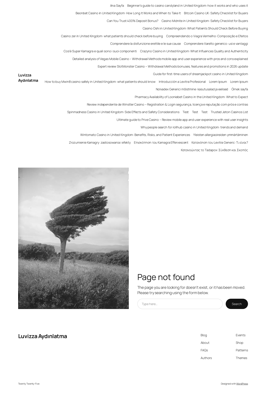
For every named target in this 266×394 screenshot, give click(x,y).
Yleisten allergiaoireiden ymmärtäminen (220, 135)
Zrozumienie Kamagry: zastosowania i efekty (100, 142)
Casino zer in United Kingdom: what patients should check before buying (112, 36)
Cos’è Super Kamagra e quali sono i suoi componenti (100, 51)
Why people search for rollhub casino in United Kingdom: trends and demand (194, 127)
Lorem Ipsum (218, 82)
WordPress (242, 383)
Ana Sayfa (117, 5)
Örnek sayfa (240, 89)
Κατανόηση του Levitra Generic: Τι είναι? (220, 142)
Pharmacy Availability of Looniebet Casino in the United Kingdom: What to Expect (191, 97)
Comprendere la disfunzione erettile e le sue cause (145, 43)
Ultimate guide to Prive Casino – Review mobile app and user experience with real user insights (182, 120)
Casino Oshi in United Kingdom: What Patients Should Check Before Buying (195, 28)
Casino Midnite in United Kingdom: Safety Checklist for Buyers (205, 21)
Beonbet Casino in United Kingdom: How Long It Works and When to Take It (128, 13)
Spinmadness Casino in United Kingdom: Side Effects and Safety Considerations (123, 112)
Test (186, 112)
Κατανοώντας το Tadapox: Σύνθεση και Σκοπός (214, 150)
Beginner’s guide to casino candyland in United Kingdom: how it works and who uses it (187, 5)
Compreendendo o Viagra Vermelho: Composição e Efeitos (207, 36)
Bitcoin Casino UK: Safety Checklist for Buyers (216, 13)
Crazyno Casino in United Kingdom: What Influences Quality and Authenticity (194, 51)
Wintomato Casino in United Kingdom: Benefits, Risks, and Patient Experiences (135, 135)
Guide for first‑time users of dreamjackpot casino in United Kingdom (200, 74)
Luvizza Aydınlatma (28, 77)
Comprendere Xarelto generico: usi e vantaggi (216, 43)
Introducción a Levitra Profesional (182, 82)
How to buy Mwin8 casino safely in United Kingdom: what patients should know (100, 82)
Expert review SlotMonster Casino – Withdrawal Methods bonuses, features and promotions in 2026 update (173, 66)
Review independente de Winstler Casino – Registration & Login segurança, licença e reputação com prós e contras (167, 104)
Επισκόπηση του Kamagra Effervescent (161, 142)
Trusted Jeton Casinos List (229, 112)
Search (237, 304)
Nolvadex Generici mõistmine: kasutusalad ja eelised (192, 89)
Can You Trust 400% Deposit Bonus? (132, 21)
